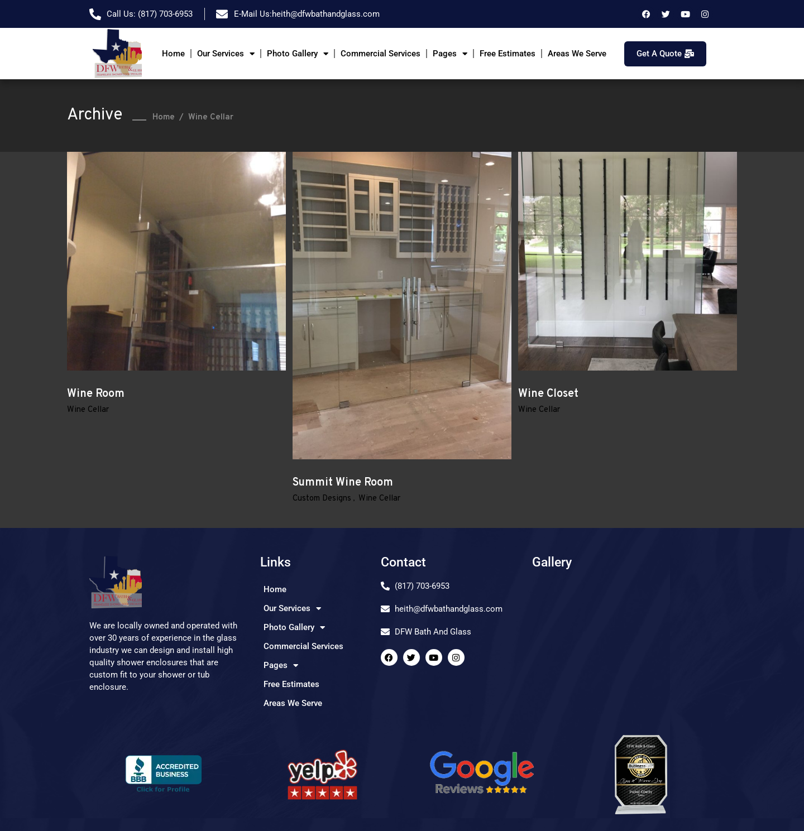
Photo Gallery (297, 54)
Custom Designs (322, 498)
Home (173, 54)
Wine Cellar (88, 410)
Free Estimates (507, 54)
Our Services (226, 54)
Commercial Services (380, 54)
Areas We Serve (577, 54)
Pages (450, 54)
